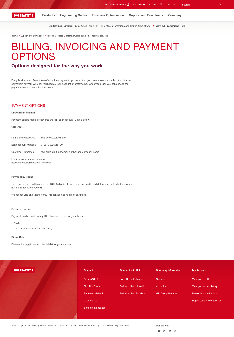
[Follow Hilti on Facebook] (159, 330)
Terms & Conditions (67, 325)
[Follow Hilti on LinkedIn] (175, 330)
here (27, 244)
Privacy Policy (39, 325)
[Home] (23, 15)
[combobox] (201, 4)
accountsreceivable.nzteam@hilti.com (31, 162)
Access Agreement (21, 325)
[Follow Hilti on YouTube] (169, 330)
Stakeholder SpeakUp (89, 325)
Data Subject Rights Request (115, 325)
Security (52, 325)
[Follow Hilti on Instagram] (164, 330)
